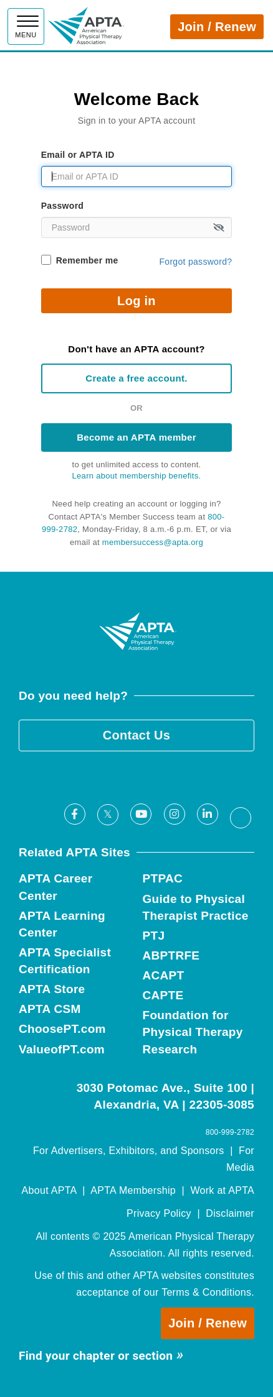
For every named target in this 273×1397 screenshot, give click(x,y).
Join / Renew (217, 27)
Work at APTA (222, 1190)
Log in (136, 301)
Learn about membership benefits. (136, 475)
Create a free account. (136, 378)
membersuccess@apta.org (152, 542)
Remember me (87, 260)
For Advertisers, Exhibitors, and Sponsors (128, 1150)
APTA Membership (133, 1190)
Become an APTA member (136, 437)
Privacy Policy (159, 1213)
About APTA (49, 1190)
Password (62, 206)
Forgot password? (195, 262)
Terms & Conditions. (207, 1292)
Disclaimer (230, 1213)
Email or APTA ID (78, 155)
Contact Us (137, 735)
